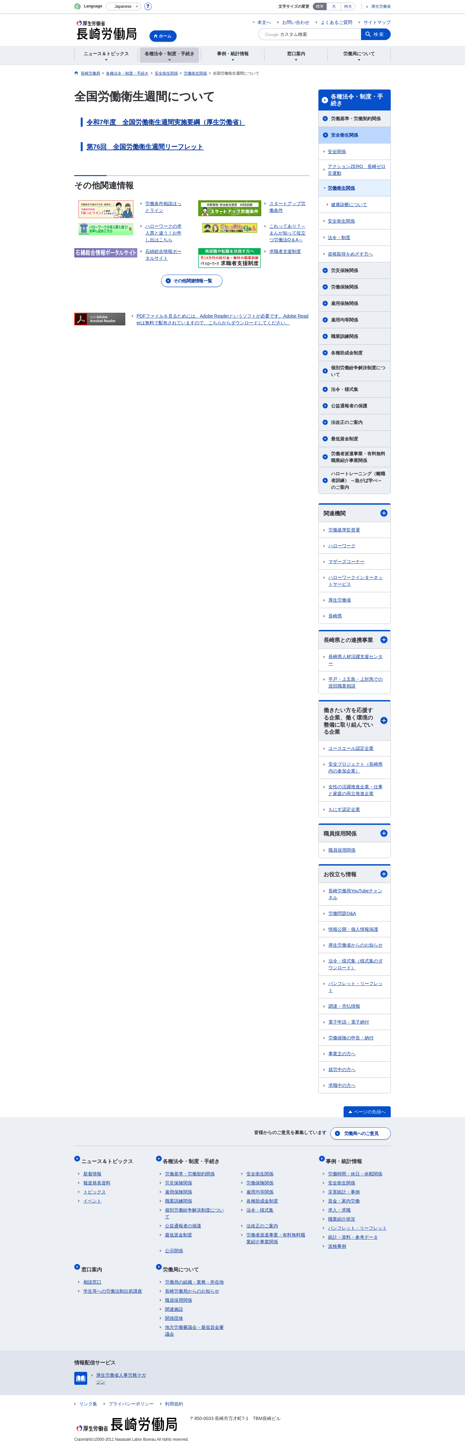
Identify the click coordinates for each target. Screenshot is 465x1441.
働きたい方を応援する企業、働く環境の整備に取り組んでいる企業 (356, 722)
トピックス (94, 1189)
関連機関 (356, 513)
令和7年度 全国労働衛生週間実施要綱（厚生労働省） (166, 122)
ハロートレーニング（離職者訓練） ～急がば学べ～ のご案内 (358, 480)
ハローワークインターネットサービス (355, 581)
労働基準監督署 (344, 530)
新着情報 (92, 1171)
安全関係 (337, 151)
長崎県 (335, 616)
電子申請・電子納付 (348, 1025)
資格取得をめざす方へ (350, 254)
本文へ (264, 22)
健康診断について (349, 204)
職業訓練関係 (344, 336)
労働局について (183, 1264)
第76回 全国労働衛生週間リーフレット (145, 146)
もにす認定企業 (344, 811)
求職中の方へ (342, 1088)
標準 (320, 6)
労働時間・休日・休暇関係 (355, 1171)
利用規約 (174, 1397)
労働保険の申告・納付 (351, 1041)
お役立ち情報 (356, 877)
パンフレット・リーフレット (355, 990)
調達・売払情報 (344, 1009)
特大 (348, 6)
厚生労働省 (381, 6)
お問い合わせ (295, 22)
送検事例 (337, 1243)
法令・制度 (339, 237)
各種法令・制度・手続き (357, 100)
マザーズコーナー (346, 561)
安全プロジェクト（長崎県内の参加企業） (355, 770)
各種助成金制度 (347, 352)
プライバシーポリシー (131, 1397)
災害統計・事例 (344, 1189)
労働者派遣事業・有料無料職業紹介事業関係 (358, 457)
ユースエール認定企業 (351, 750)
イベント (92, 1198)
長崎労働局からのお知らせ (192, 1284)
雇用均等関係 (344, 319)
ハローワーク (342, 546)
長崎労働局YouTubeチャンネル (355, 897)
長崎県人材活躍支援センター (355, 661)
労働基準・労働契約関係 (356, 118)
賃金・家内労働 (344, 1198)
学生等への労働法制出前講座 (112, 1284)
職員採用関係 (356, 836)
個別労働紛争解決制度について (358, 371)
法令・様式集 (344, 389)
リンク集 (88, 1397)
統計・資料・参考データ (353, 1234)
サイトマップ (377, 22)
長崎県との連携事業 (356, 640)
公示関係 (174, 1248)
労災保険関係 (344, 270)
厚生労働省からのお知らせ (355, 948)
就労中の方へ (342, 1072)
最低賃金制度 (344, 438)
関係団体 (174, 1311)
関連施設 (174, 1302)
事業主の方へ (342, 1056)
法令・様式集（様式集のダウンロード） (355, 967)
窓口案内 (93, 1264)
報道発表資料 (96, 1180)
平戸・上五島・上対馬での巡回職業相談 (355, 683)
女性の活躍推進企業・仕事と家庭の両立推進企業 (355, 792)
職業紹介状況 (341, 1216)
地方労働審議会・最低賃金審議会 (194, 1324)
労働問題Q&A (342, 916)
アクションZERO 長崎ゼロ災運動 (357, 170)
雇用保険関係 (344, 303)
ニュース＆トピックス (109, 1160)
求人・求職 (339, 1207)
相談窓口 (92, 1275)
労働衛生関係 (341, 188)
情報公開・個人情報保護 (353, 932)
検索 (379, 34)
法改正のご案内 (347, 422)
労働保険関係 (344, 286)
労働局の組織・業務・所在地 (194, 1275)
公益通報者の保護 (349, 405)
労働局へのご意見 (362, 1135)
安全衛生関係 (344, 135)
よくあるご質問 (336, 22)
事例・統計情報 (346, 1160)
